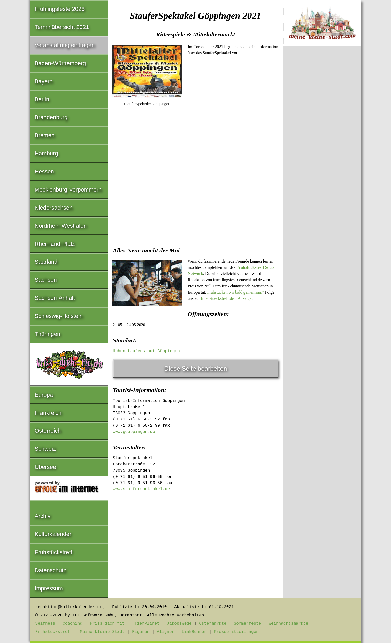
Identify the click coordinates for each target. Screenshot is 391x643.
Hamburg (46, 153)
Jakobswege (179, 623)
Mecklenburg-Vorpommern (68, 189)
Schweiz (45, 449)
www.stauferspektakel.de (141, 489)
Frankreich (48, 413)
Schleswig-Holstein (59, 316)
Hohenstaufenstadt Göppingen (146, 351)
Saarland (46, 261)
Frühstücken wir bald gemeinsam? (235, 292)
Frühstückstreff (53, 552)
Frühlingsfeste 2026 (60, 9)
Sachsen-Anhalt (55, 298)
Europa (44, 395)
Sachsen (46, 280)
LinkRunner (194, 632)
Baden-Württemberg (60, 63)
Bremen (45, 135)
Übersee (45, 467)
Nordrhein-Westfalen (61, 226)
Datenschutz (50, 570)
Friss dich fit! (108, 623)
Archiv (42, 516)
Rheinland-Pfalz (55, 244)
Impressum (49, 588)
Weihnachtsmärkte (288, 623)
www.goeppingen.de (134, 432)
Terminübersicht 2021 (62, 27)
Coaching (72, 623)
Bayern (44, 81)
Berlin (42, 99)
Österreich (48, 430)
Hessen (44, 171)
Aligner (165, 632)
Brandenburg (51, 117)
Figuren (140, 632)
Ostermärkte (212, 623)
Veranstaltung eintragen (65, 45)
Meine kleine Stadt (102, 632)
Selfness (45, 623)
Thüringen (47, 334)
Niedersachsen (54, 207)
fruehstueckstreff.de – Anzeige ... (228, 298)
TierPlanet (147, 623)
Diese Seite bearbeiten (195, 368)
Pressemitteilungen (236, 632)
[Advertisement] (195, 202)
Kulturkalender (53, 534)
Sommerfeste (247, 623)
